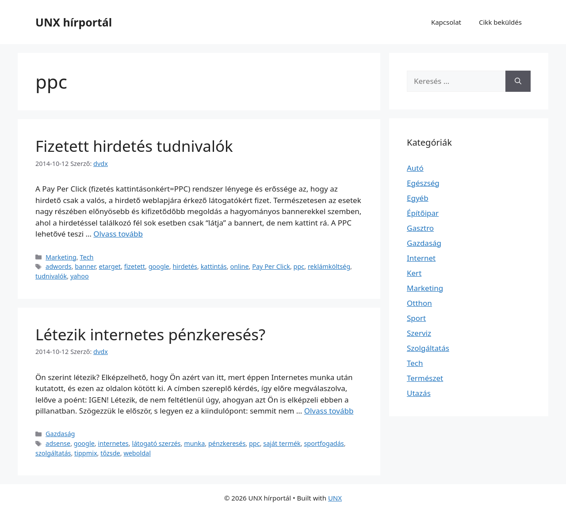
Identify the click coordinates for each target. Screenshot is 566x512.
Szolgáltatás (428, 348)
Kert (414, 273)
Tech (86, 257)
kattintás (214, 266)
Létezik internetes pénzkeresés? (150, 334)
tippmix (85, 453)
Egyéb (417, 198)
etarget (110, 266)
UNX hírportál (73, 22)
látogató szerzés (156, 443)
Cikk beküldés (500, 22)
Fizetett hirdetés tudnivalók (134, 146)
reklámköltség (329, 266)
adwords (59, 266)
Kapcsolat (446, 22)
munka (194, 443)
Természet (425, 378)
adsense (58, 443)
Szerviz (419, 333)
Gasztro (420, 228)
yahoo (79, 276)
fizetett (134, 266)
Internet (421, 258)
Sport (416, 318)
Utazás (419, 393)
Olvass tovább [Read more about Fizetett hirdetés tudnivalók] (118, 234)
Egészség (423, 183)
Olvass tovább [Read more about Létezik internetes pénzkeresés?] (329, 411)
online (239, 266)
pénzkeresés (226, 443)
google (159, 266)
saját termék (281, 443)
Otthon (419, 303)
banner (85, 266)
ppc (299, 266)
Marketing (61, 257)
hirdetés (184, 266)
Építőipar (423, 213)
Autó (415, 168)
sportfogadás (324, 443)
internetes (113, 443)
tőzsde (110, 453)
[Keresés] (518, 81)
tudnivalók (51, 276)
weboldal (137, 453)
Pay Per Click (271, 266)
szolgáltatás (53, 453)
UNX (335, 497)
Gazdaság (60, 433)
